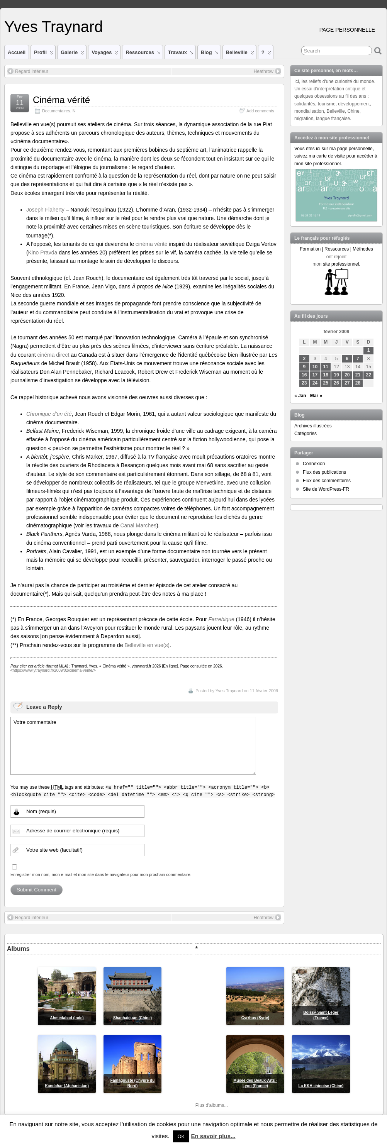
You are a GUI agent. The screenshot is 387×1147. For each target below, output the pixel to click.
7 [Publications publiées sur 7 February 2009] (357, 358)
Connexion (314, 463)
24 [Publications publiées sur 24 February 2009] (314, 383)
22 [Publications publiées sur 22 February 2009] (368, 375)
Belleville (240, 54)
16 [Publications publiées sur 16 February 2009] (304, 375)
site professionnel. (341, 264)
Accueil (16, 52)
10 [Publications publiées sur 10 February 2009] (314, 366)
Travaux (181, 54)
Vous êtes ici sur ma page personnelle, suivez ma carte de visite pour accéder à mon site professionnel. (335, 156)
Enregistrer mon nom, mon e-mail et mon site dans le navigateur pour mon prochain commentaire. (101, 874)
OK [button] (181, 1136)
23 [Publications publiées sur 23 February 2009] (304, 383)
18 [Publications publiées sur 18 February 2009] (325, 375)
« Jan (300, 395)
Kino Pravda (43, 252)
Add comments (260, 110)
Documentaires (56, 110)
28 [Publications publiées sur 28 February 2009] (357, 383)
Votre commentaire (133, 746)
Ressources (143, 54)
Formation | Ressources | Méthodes (336, 249)
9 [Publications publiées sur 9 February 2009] (304, 366)
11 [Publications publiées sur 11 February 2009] (325, 366)
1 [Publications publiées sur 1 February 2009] (368, 350)
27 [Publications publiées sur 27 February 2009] (347, 383)
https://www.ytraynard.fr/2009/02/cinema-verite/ (53, 670)
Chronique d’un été (49, 414)
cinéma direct (53, 355)
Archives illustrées (313, 426)
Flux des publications (324, 472)
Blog (210, 54)
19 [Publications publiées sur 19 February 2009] (336, 375)
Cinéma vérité (61, 100)
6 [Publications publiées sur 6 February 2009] (347, 358)
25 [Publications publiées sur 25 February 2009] (325, 383)
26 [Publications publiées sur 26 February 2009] (336, 383)
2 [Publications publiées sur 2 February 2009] (304, 358)
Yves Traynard (53, 26)
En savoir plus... (213, 1136)
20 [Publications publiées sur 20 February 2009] (347, 375)
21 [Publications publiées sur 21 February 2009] (357, 375)
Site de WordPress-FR (326, 489)
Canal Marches (138, 525)
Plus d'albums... (211, 1105)
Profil (43, 54)
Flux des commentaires (327, 480)
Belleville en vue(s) (147, 645)
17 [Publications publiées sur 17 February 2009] (314, 375)
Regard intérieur (27, 71)
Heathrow (267, 71)
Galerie (72, 54)
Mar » (316, 395)
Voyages (105, 54)
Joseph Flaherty (45, 210)
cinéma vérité (152, 244)
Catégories (305, 433)
